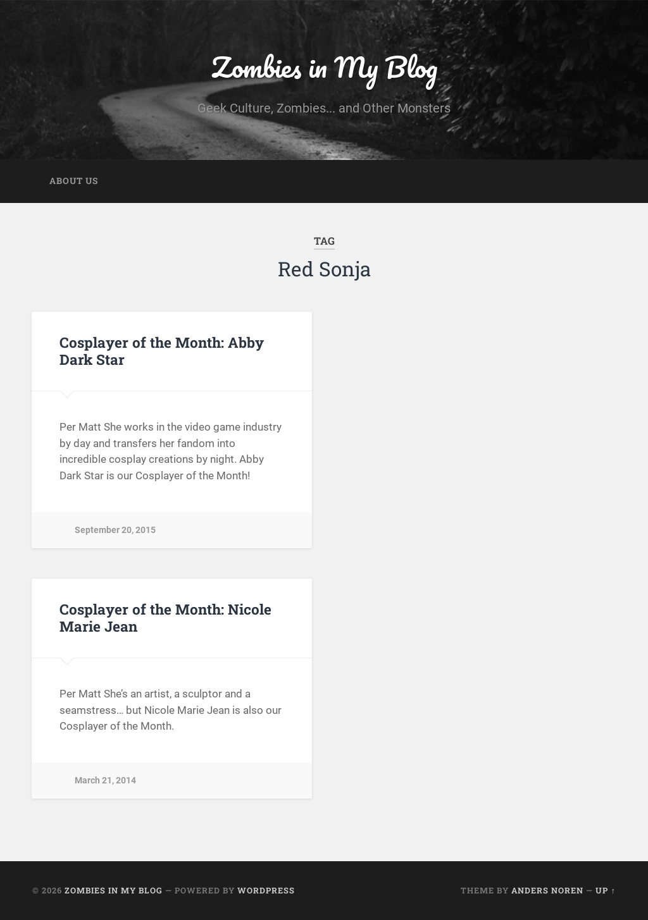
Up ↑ (605, 890)
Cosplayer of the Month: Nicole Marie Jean (165, 617)
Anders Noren (547, 890)
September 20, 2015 (115, 530)
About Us (73, 181)
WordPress (266, 890)
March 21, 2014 (105, 780)
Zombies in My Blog (324, 66)
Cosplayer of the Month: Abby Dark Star (161, 351)
